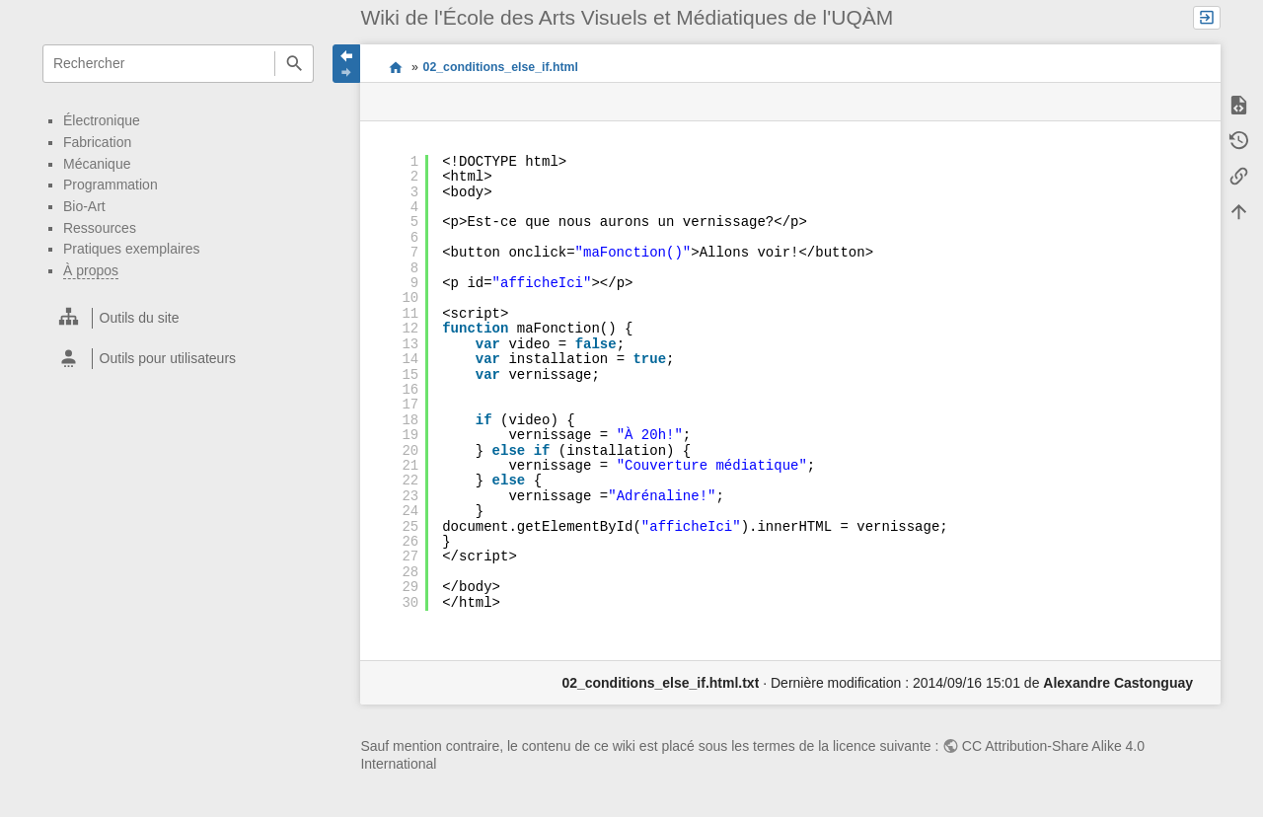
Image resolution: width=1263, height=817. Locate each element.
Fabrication (97, 142)
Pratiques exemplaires (131, 249)
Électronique (101, 120)
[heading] (179, 318)
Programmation (110, 184)
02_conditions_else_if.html (500, 67)
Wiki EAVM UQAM (395, 66)
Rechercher (293, 63)
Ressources (99, 228)
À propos (90, 270)
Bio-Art (84, 206)
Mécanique (97, 164)
